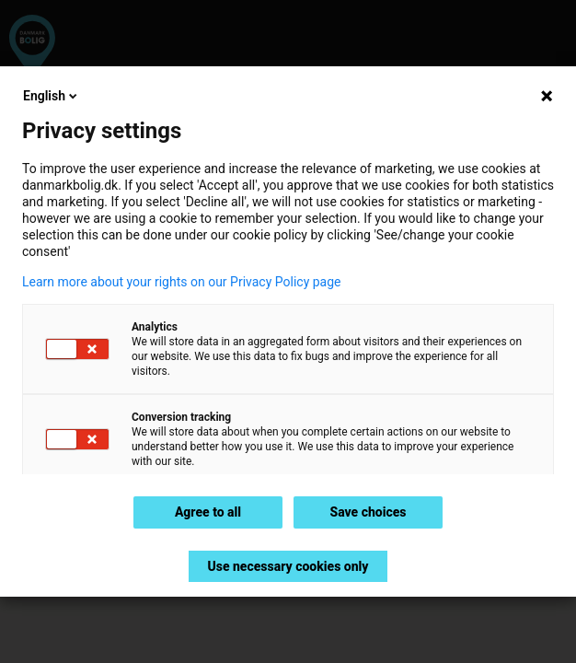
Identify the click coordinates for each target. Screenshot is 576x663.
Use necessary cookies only (287, 566)
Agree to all (208, 512)
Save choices (367, 512)
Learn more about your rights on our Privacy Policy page (181, 281)
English (51, 95)
